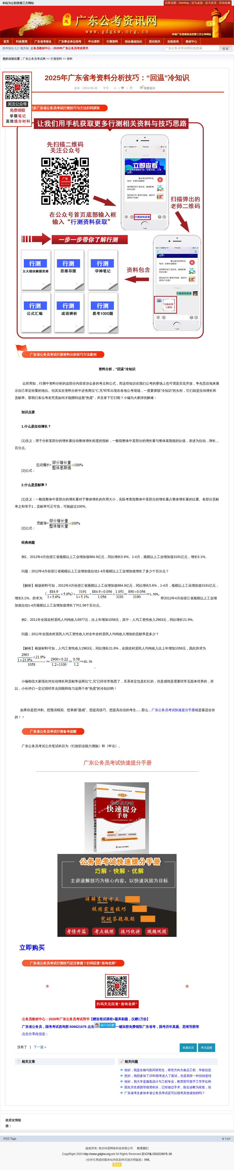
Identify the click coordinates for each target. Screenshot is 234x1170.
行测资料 (112, 41)
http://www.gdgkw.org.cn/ (99, 1154)
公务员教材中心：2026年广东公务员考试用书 (59, 48)
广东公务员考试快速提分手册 (173, 710)
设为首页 (211, 3)
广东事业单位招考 (69, 41)
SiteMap (184, 3)
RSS (7, 1138)
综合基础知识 (133, 41)
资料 (69, 58)
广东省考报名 (42, 41)
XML (147, 1159)
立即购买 (32, 947)
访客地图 (170, 3)
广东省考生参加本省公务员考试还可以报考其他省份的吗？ (164, 1093)
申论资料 (94, 41)
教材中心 (191, 41)
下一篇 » (40, 1047)
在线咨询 (173, 41)
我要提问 (149, 88)
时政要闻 (21, 41)
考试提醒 (206, 1047)
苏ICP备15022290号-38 (157, 1154)
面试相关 (154, 41)
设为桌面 (197, 3)
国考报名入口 (11, 48)
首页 (6, 41)
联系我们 (142, 1148)
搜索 (225, 48)
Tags (13, 1138)
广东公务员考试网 (34, 58)
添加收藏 (224, 3)
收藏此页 (188, 1047)
